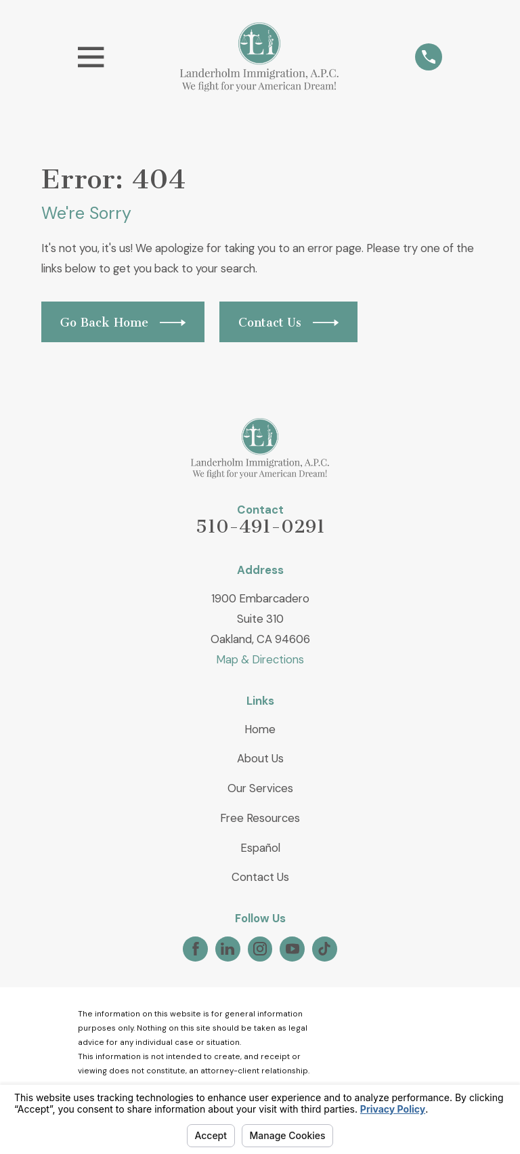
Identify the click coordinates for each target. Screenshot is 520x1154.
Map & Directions (260, 659)
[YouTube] (292, 948)
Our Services (260, 788)
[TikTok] (324, 948)
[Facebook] (195, 948)
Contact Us (260, 876)
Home (260, 729)
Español (260, 847)
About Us (260, 758)
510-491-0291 (260, 526)
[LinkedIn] (227, 948)
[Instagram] (260, 948)
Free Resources (260, 817)
